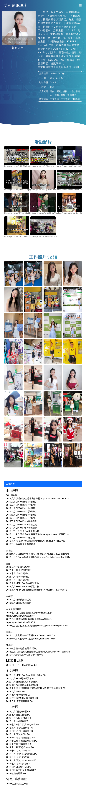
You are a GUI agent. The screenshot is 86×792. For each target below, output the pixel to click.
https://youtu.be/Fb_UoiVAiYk (17, 236)
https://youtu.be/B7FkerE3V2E (17, 213)
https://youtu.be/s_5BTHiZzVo (43, 213)
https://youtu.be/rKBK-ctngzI (42, 166)
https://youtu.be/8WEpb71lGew (70, 190)
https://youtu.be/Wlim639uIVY (69, 166)
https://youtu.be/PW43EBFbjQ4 (43, 236)
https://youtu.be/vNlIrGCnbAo (17, 166)
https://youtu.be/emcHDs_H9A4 (70, 213)
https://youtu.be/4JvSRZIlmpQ (17, 190)
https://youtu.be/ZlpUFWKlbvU (43, 190)
